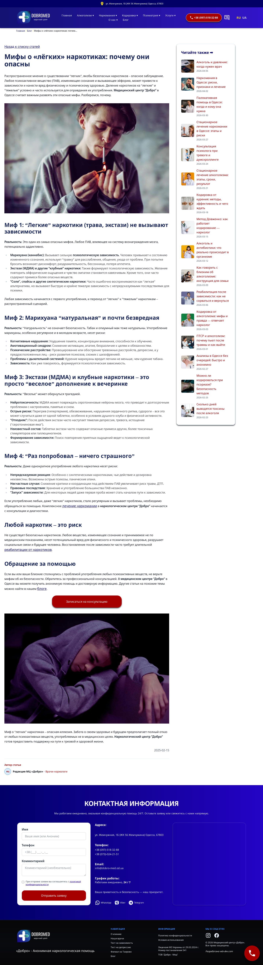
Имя (25, 829)
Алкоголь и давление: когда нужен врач (212, 64)
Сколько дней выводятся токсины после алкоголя (210, 408)
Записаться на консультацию (86, 602)
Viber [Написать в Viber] (119, 902)
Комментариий (33, 861)
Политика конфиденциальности (175, 935)
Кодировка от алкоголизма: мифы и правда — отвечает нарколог (212, 318)
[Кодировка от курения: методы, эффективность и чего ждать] (187, 203)
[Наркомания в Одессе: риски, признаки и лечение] (187, 84)
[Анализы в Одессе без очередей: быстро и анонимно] (187, 362)
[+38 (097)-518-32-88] (251, 953)
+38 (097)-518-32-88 (204, 17)
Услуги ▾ (170, 15)
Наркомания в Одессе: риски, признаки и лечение (211, 82)
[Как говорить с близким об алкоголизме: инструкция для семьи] (187, 276)
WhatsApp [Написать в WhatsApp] (103, 902)
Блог (125, 19)
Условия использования (171, 939)
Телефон (28, 845)
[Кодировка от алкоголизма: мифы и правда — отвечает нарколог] (187, 320)
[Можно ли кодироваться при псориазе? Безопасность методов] (187, 386)
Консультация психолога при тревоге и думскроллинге (207, 153)
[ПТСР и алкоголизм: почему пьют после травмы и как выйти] (187, 342)
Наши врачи (117, 938)
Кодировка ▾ (130, 15)
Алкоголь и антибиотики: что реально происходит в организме (212, 250)
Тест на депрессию (121, 947)
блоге (42, 588)
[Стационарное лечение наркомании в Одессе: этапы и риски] (187, 130)
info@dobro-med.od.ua (109, 868)
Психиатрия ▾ (151, 15)
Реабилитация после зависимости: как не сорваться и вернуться (212, 296)
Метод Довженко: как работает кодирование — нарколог (212, 225)
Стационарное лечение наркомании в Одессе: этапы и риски (211, 128)
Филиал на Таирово (121, 951)
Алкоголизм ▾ (85, 15)
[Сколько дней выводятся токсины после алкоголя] (187, 410)
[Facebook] (216, 935)
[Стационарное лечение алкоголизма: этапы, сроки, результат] (187, 179)
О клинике (116, 934)
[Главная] (33, 17)
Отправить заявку (54, 896)
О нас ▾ (113, 19)
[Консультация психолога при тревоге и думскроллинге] (187, 154)
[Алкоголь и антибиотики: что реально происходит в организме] (187, 251)
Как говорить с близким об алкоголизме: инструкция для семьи (212, 274)
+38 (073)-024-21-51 (107, 854)
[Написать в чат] (227, 17)
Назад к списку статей (22, 46)
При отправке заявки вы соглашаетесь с (53, 883)
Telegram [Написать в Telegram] (136, 902)
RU (239, 18)
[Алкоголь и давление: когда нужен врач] (187, 66)
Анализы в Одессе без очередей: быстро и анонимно (212, 360)
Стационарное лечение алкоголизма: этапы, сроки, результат (212, 177)
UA (244, 18)
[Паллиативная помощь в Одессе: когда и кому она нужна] (187, 106)
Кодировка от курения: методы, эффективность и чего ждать (212, 201)
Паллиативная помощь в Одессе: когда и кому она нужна (209, 104)
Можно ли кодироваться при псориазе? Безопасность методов (209, 384)
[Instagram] (208, 935)
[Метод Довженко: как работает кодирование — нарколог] (187, 227)
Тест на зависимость (122, 942)
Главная (67, 15)
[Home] (60, 936)
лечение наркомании (79, 506)
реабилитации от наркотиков (28, 549)
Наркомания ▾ (108, 15)
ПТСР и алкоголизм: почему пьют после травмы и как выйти (210, 340)
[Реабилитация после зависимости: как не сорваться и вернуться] (187, 298)
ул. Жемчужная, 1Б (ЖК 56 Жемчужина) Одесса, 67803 (134, 3)
